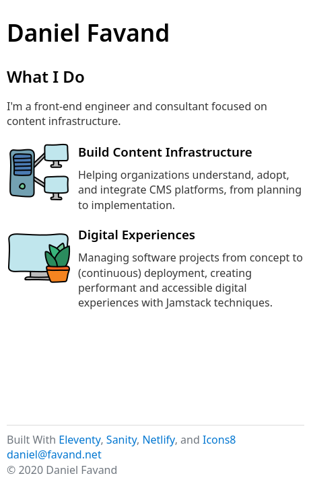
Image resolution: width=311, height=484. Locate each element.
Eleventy (79, 439)
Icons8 (219, 439)
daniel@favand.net (54, 454)
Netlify (158, 439)
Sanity (121, 439)
